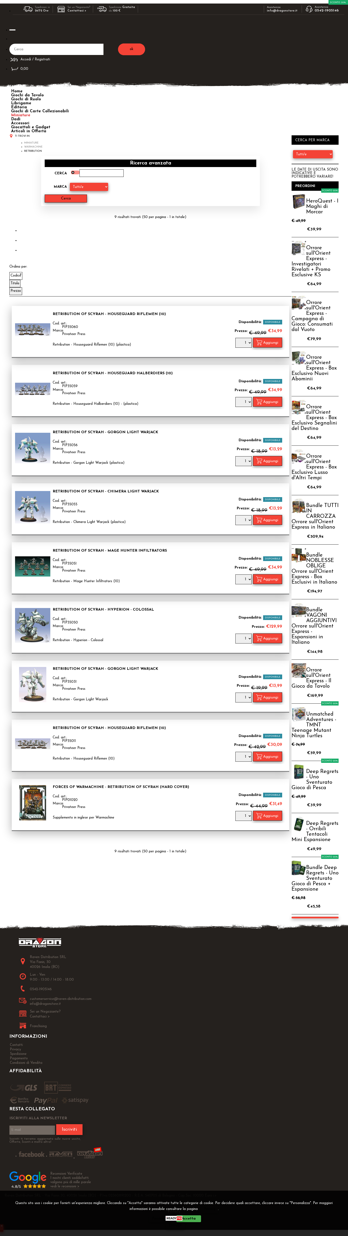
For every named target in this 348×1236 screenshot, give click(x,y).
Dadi (15, 119)
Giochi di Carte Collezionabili (40, 111)
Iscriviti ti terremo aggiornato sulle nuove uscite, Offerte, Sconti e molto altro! (45, 1140)
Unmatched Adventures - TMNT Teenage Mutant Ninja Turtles (314, 725)
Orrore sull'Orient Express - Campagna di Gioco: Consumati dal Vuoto (312, 316)
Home (17, 91)
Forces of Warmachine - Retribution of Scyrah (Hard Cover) (121, 787)
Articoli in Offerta (28, 131)
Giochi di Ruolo (26, 99)
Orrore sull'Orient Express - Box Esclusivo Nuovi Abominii (314, 368)
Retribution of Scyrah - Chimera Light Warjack (106, 491)
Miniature (20, 115)
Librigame (21, 103)
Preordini (305, 186)
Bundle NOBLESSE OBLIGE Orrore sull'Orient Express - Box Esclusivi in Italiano (314, 569)
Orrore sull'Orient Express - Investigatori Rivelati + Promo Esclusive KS (311, 261)
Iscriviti (69, 1129)
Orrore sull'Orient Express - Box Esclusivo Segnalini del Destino (314, 417)
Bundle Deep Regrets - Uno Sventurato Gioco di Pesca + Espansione (315, 878)
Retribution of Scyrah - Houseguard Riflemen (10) (109, 314)
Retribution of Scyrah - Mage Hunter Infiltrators (110, 551)
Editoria (19, 107)
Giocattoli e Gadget (30, 127)
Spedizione (18, 1054)
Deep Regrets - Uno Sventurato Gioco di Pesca (315, 780)
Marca (60, 187)
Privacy (209, 1209)
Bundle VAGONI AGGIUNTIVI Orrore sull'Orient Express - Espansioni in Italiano (314, 626)
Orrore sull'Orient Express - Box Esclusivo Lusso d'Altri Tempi (314, 467)
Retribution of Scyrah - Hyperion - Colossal (103, 610)
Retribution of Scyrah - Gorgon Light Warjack (105, 432)
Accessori (20, 123)
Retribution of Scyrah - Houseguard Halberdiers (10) (113, 373)
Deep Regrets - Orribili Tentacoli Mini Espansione (315, 831)
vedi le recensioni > (64, 1186)
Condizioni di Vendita (26, 1063)
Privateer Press (73, 334)
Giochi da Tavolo (27, 95)
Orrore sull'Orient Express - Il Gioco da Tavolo (311, 678)
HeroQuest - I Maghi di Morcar (322, 207)
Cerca (61, 173)
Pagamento (19, 1058)
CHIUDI (175, 1225)
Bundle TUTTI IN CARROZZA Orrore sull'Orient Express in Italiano (315, 516)
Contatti (16, 1045)
